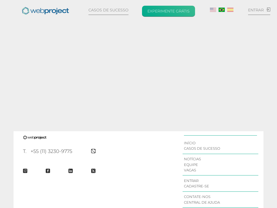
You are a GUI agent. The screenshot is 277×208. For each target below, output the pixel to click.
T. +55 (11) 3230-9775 (47, 151)
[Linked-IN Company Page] (73, 171)
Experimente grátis (168, 11)
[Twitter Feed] (96, 171)
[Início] (45, 11)
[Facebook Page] (50, 171)
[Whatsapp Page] (96, 151)
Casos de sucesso (108, 10)
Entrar (259, 10)
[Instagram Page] (28, 171)
